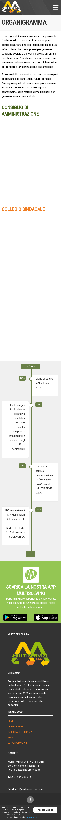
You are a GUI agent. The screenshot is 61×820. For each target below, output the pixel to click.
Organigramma (15, 726)
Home (10, 721)
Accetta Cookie (45, 809)
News (10, 737)
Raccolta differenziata (20, 732)
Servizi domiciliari (17, 743)
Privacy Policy (31, 817)
